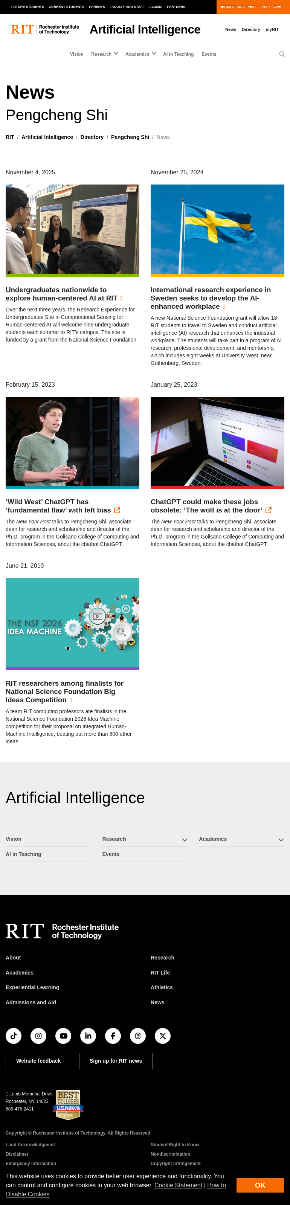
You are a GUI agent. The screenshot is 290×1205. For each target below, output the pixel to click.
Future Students (27, 7)
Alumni (155, 7)
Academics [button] (137, 54)
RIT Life (160, 973)
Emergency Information (31, 1163)
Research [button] (101, 54)
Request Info (232, 7)
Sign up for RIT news (116, 1061)
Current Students (67, 7)
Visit (252, 7)
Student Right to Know (175, 1144)
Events (208, 54)
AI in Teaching (178, 54)
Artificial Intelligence (145, 29)
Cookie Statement (178, 1185)
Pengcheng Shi (130, 137)
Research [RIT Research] (162, 958)
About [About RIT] (13, 958)
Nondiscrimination (170, 1154)
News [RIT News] (158, 1002)
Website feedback (38, 1061)
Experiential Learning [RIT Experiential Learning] (32, 987)
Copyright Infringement (176, 1163)
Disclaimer (17, 1154)
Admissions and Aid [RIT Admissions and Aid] (31, 1002)
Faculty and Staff (127, 7)
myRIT (272, 29)
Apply (264, 7)
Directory (251, 29)
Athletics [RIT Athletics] (162, 987)
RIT (10, 137)
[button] (282, 54)
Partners (176, 7)
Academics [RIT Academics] (20, 973)
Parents (97, 7)
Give (277, 7)
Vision (77, 54)
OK (260, 1185)
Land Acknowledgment (30, 1144)
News (230, 29)
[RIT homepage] (45, 29)
